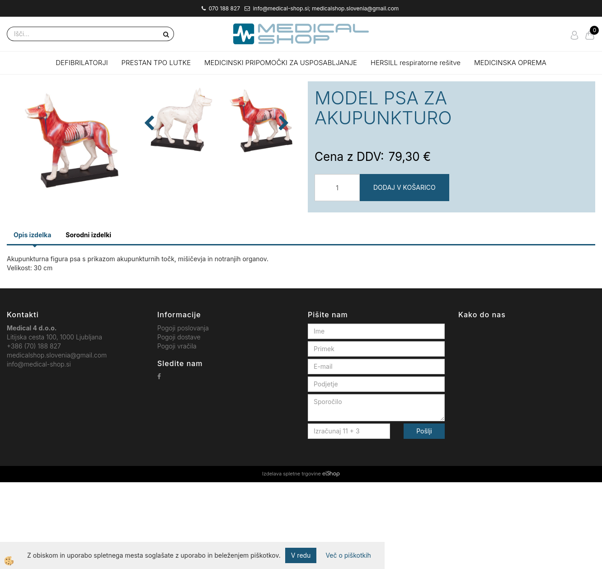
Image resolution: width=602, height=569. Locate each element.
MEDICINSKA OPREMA (510, 62)
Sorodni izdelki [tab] (88, 321)
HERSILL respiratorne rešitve (416, 62)
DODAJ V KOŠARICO (404, 187)
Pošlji (424, 518)
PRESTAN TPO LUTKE (156, 62)
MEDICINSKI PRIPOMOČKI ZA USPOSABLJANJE (280, 62)
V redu (301, 555)
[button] (282, 193)
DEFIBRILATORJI (82, 62)
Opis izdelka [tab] (32, 321)
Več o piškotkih (348, 555)
